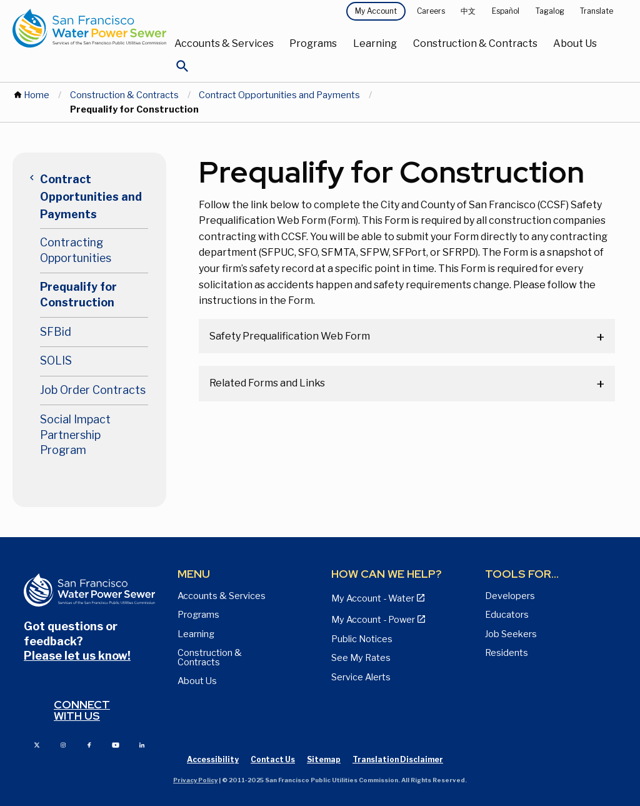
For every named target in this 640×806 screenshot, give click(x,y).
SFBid (55, 331)
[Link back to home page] (89, 28)
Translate (596, 11)
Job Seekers (511, 634)
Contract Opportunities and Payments (279, 95)
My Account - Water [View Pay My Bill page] (372, 598)
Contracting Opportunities (75, 250)
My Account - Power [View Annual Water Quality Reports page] (373, 619)
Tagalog (550, 11)
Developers (510, 596)
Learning (375, 43)
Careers (431, 11)
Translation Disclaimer (397, 759)
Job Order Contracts (93, 389)
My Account (376, 11)
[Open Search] (182, 69)
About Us (575, 43)
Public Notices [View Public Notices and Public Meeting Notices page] (361, 639)
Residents (506, 652)
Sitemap (324, 759)
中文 (468, 11)
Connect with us (82, 710)
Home (36, 95)
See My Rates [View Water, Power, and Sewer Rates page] (361, 657)
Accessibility (213, 759)
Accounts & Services (224, 43)
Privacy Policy (195, 780)
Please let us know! (77, 655)
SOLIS (56, 360)
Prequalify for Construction (78, 294)
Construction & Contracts (475, 43)
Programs (313, 43)
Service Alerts (361, 677)
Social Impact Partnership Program (75, 434)
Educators (507, 614)
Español (505, 11)
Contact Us (273, 759)
